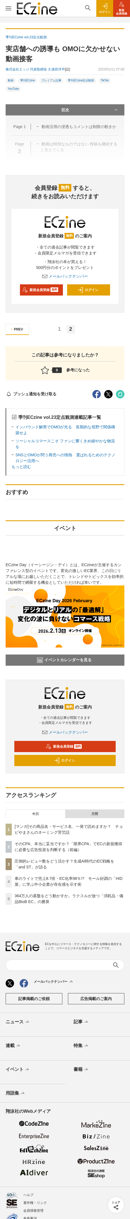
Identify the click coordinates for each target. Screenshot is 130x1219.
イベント (18, 1069)
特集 (81, 1046)
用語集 (16, 1093)
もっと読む (21, 466)
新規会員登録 (40, 290)
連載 (13, 1046)
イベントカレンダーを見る (64, 660)
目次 (90, 110)
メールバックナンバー (65, 276)
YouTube (13, 88)
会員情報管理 (33, 1211)
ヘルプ (28, 1195)
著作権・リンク (35, 1203)
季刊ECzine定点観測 (81, 80)
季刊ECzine (27, 80)
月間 (94, 814)
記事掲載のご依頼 (34, 998)
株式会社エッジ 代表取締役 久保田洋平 (35, 69)
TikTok (105, 80)
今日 (35, 814)
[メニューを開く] (8, 8)
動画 (10, 80)
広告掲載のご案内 (96, 998)
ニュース (18, 1022)
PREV (16, 329)
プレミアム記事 (51, 80)
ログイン (87, 290)
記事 (81, 1022)
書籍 (81, 1069)
